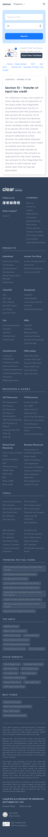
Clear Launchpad (10, 366)
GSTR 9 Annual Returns (12, 420)
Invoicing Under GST (11, 430)
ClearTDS (28, 306)
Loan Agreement (31, 463)
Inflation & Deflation (32, 460)
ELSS (5, 463)
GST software (8, 302)
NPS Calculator (30, 523)
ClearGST (28, 295)
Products (20, 4)
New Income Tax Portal (34, 420)
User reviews (31, 217)
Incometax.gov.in (31, 424)
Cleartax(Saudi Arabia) (35, 242)
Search (24, 36)
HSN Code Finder (31, 356)
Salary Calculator (31, 541)
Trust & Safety (32, 239)
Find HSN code (30, 530)
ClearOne (28, 329)
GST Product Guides (35, 235)
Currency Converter (11, 545)
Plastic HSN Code (31, 367)
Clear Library (31, 224)
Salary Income (30, 413)
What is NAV (8, 485)
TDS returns (7, 377)
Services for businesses (34, 340)
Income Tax (29, 265)
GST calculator (9, 519)
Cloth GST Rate (31, 370)
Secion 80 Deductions (33, 268)
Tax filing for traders (11, 362)
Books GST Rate (31, 374)
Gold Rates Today (10, 541)
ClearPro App (8, 340)
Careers (29, 210)
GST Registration (10, 402)
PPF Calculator (30, 502)
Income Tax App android (34, 261)
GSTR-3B (6, 437)
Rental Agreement (32, 481)
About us (30, 203)
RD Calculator (8, 534)
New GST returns (10, 306)
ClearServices (8, 272)
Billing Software (30, 332)
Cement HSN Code (32, 359)
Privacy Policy (9, 806)
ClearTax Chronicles (34, 232)
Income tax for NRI (32, 272)
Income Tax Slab (31, 402)
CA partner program (11, 325)
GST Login (7, 298)
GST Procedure (9, 409)
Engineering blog (33, 221)
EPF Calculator (30, 545)
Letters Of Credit (31, 485)
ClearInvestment (10, 268)
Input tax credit (9, 313)
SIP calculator (8, 516)
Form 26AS (28, 406)
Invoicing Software (32, 336)
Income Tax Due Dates (34, 434)
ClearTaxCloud (9, 336)
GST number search (32, 505)
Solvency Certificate (32, 471)
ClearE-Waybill (30, 298)
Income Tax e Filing (11, 261)
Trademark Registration (13, 370)
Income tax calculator (12, 502)
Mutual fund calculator (12, 509)
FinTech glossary (33, 228)
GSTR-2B (6, 434)
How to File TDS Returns (34, 417)
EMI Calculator (9, 505)
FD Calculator (8, 537)
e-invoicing (7, 309)
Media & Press (32, 214)
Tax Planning (8, 265)
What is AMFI (8, 481)
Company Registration (12, 373)
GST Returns (8, 406)
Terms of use (25, 806)
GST (4, 295)
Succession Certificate (34, 467)
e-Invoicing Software (33, 302)
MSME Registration (10, 380)
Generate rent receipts (34, 512)
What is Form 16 (30, 409)
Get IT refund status (32, 537)
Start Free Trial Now (31, 55)
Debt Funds (7, 474)
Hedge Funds (8, 470)
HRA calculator (9, 530)
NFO (4, 477)
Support (6, 216)
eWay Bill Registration (33, 309)
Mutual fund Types (10, 459)
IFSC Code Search (32, 509)
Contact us (31, 207)
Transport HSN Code (32, 363)
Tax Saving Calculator (33, 534)
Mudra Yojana (30, 456)
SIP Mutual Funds (10, 467)
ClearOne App (30, 343)
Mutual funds (8, 282)
